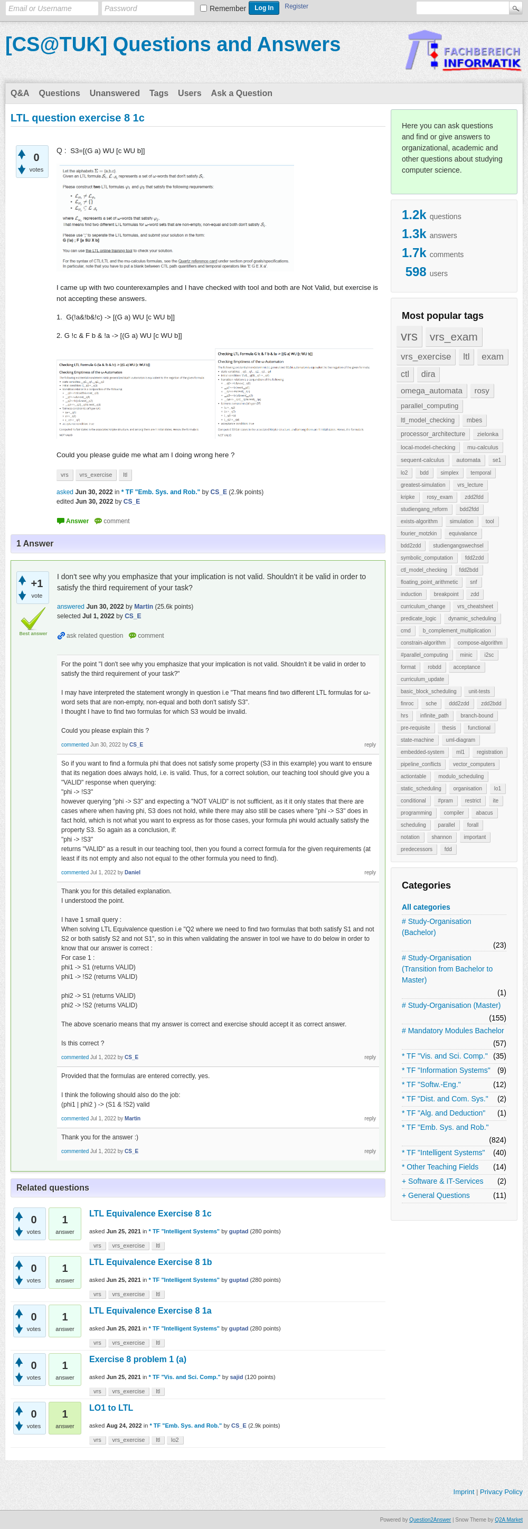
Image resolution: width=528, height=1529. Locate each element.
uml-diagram (461, 740)
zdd (474, 594)
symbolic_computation (427, 558)
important (475, 837)
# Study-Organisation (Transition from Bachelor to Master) (447, 969)
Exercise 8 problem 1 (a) (137, 1359)
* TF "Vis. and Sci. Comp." (445, 1056)
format (408, 667)
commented (75, 745)
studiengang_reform (424, 509)
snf (473, 582)
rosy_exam (439, 497)
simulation (462, 521)
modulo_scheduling (461, 776)
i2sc (489, 655)
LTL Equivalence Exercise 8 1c (150, 1213)
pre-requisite (415, 728)
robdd (434, 667)
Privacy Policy (501, 1492)
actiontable (413, 776)
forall (473, 825)
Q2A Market (509, 1520)
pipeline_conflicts (421, 764)
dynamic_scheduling (472, 618)
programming (416, 813)
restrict (473, 801)
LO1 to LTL (111, 1407)
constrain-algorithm (423, 643)
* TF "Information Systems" (446, 1070)
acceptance (466, 667)
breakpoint (446, 594)
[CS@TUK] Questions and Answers (173, 44)
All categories (426, 907)
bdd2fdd (469, 509)
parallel (446, 825)
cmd (406, 631)
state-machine (417, 740)
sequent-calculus (423, 460)
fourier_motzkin (419, 533)
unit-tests (479, 691)
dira (428, 374)
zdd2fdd (474, 497)
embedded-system (422, 752)
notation (410, 837)
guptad (239, 1231)
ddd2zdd (459, 703)
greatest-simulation (423, 485)
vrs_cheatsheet (475, 606)
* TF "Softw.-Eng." (431, 1084)
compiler (454, 813)
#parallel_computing (424, 655)
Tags (158, 93)
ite (496, 801)
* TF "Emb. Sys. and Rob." (445, 1127)
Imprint (464, 1492)
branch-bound (476, 716)
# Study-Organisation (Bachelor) (437, 927)
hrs (404, 716)
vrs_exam (454, 337)
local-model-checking (428, 447)
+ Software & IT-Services (442, 1181)
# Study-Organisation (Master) (451, 1005)
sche (431, 703)
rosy (482, 390)
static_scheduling (421, 788)
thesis (449, 728)
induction (411, 594)
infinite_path (434, 716)
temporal (480, 473)
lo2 (404, 473)
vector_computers (474, 764)
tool (490, 521)
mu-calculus (482, 447)
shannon (441, 837)
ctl (405, 374)
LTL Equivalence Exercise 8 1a (150, 1310)
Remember (228, 8)
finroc (407, 703)
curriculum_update (422, 679)
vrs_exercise (426, 357)
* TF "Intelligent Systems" (443, 1152)
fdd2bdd (468, 570)
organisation (468, 788)
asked (64, 492)
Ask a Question (241, 93)
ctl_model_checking (424, 570)
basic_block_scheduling (429, 691)
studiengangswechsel (458, 546)
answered (70, 606)
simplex (450, 473)
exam (493, 357)
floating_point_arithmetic (429, 582)
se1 (497, 460)
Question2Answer (430, 1520)
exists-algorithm (419, 521)
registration (490, 752)
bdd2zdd (411, 546)
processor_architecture (433, 434)
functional (479, 728)
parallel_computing (429, 406)
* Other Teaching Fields (440, 1167)
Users (189, 93)
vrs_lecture (470, 485)
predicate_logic (418, 618)
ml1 (460, 752)
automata (468, 460)
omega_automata (432, 390)
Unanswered (115, 93)
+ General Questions (436, 1195)
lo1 (497, 788)
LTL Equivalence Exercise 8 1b (150, 1262)
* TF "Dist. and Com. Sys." (445, 1098)
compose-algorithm (480, 643)
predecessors (416, 849)
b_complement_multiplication (457, 631)
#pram (445, 801)
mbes (474, 420)
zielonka (487, 434)
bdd (424, 473)
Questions (59, 93)
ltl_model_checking (428, 420)
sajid (236, 1377)
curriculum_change (423, 606)
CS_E (239, 1425)
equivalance (463, 533)
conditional (413, 801)
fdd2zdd (474, 558)
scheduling (413, 825)
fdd (448, 849)
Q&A (20, 93)
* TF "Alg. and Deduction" (443, 1113)
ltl (466, 357)
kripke (408, 497)
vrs (409, 336)
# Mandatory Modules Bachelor (453, 1030)
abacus (484, 813)
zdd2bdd (491, 703)
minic (466, 655)
